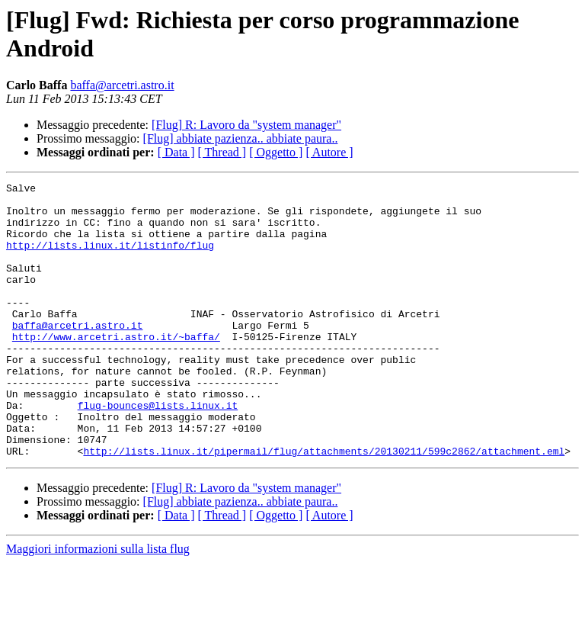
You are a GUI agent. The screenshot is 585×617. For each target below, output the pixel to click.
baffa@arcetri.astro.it (122, 85)
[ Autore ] (329, 152)
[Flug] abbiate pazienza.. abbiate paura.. (240, 138)
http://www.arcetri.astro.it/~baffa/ (116, 368)
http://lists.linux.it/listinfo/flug (110, 258)
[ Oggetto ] (275, 152)
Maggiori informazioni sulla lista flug (98, 603)
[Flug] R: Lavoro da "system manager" (246, 124)
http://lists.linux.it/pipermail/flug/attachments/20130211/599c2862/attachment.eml (323, 506)
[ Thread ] (222, 152)
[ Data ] (176, 152)
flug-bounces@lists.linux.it (158, 451)
